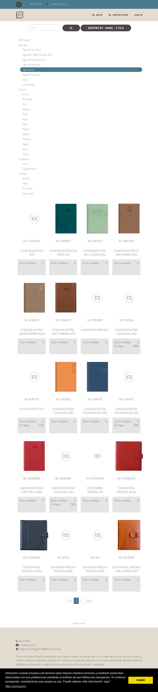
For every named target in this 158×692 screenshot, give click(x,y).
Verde (25, 154)
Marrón (26, 134)
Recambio (28, 188)
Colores (22, 89)
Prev (69, 601)
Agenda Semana (31, 74)
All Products (24, 40)
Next (89, 601)
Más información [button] (16, 686)
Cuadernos (23, 159)
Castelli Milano (30, 169)
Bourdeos (27, 99)
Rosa (25, 119)
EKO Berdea (29, 84)
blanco (26, 94)
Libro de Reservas (31, 64)
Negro (26, 144)
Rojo (25, 149)
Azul (25, 124)
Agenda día (28, 69)
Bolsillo (26, 178)
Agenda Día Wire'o (32, 49)
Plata (25, 114)
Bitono (26, 129)
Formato (22, 173)
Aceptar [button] (140, 680)
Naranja (27, 139)
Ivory (25, 79)
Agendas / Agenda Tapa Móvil (37, 54)
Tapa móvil (28, 193)
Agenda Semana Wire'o (34, 59)
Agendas (22, 45)
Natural (26, 109)
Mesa (25, 183)
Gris (25, 104)
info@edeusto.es (58, 3)
